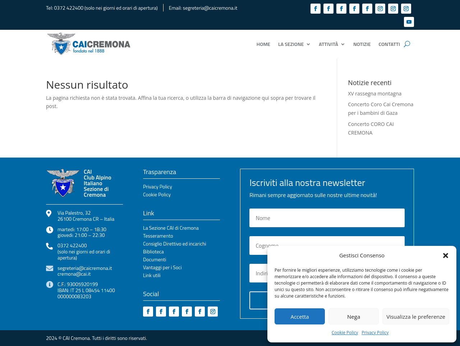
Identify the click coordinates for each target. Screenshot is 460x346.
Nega (353, 316)
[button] (445, 255)
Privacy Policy (375, 332)
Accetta (299, 316)
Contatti (389, 44)
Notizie (362, 44)
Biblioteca (153, 252)
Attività (328, 44)
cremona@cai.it (74, 273)
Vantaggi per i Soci (162, 268)
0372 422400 (68, 7)
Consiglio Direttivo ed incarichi (174, 244)
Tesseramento (158, 236)
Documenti (154, 260)
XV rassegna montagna (374, 93)
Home (263, 44)
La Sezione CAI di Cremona (171, 228)
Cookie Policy (345, 332)
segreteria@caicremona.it (210, 7)
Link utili (152, 276)
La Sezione (291, 44)
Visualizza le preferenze (415, 316)
